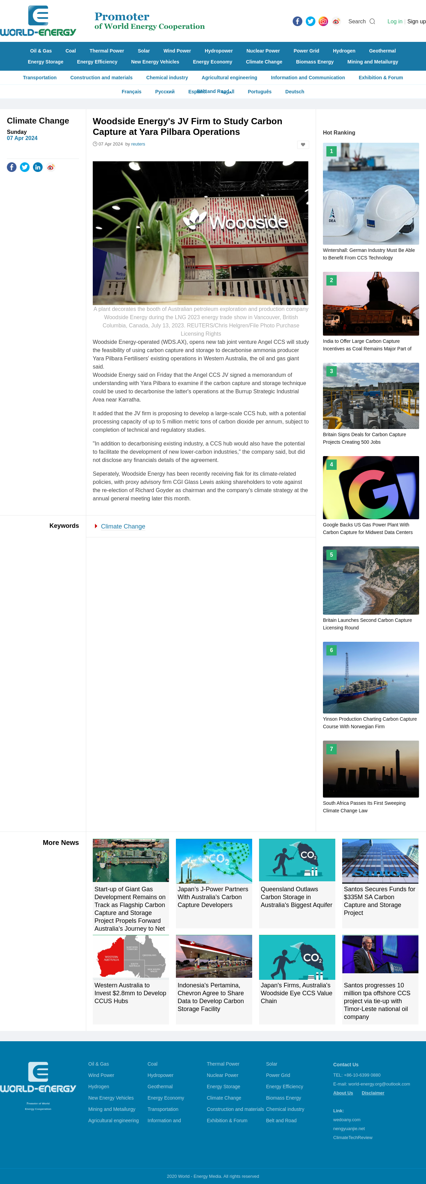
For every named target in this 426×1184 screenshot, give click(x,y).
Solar (144, 51)
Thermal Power (107, 51)
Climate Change (264, 62)
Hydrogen (344, 51)
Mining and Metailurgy (372, 62)
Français (132, 91)
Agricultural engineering (229, 77)
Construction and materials (101, 77)
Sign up (416, 21)
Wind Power (177, 51)
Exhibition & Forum (381, 77)
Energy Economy (212, 62)
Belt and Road (281, 1120)
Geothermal (382, 51)
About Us (343, 1092)
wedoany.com (346, 1119)
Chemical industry (167, 77)
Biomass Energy (315, 62)
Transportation (40, 77)
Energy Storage (45, 62)
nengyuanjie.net (349, 1128)
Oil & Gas (41, 51)
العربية (227, 91)
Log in (395, 21)
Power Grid (307, 51)
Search (357, 21)
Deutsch (294, 91)
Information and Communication (308, 77)
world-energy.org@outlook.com (379, 1084)
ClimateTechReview (352, 1137)
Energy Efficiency (97, 62)
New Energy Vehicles (155, 62)
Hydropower (219, 51)
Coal (71, 51)
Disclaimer (373, 1092)
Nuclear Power (263, 51)
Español (197, 91)
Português (259, 91)
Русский (165, 91)
